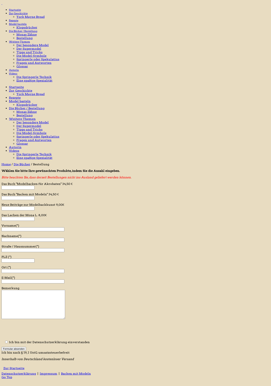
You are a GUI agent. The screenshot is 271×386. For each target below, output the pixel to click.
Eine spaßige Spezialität (34, 80)
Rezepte (13, 20)
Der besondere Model (32, 45)
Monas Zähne (26, 34)
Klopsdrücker (26, 27)
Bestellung (24, 38)
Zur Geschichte (18, 13)
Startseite (15, 10)
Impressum (48, 379)
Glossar (22, 66)
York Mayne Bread (30, 17)
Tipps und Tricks (29, 52)
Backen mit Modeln (76, 379)
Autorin (14, 70)
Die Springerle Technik (34, 77)
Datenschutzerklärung (18, 379)
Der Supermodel (28, 48)
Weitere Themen (19, 41)
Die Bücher (22, 164)
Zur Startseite (13, 374)
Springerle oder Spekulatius (37, 59)
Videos (13, 73)
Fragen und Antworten (33, 63)
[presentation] (29, 335)
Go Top (6, 383)
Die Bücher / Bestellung (23, 31)
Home (6, 164)
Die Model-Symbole (31, 56)
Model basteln (18, 24)
